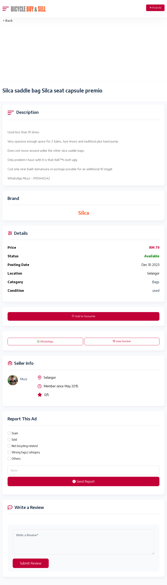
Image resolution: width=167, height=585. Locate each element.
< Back (7, 20)
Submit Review (31, 563)
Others (16, 458)
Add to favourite (83, 316)
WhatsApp (45, 341)
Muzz (23, 379)
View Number (122, 341)
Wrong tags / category (26, 452)
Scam (15, 433)
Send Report (83, 481)
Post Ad (155, 7)
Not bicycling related (25, 446)
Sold (14, 439)
